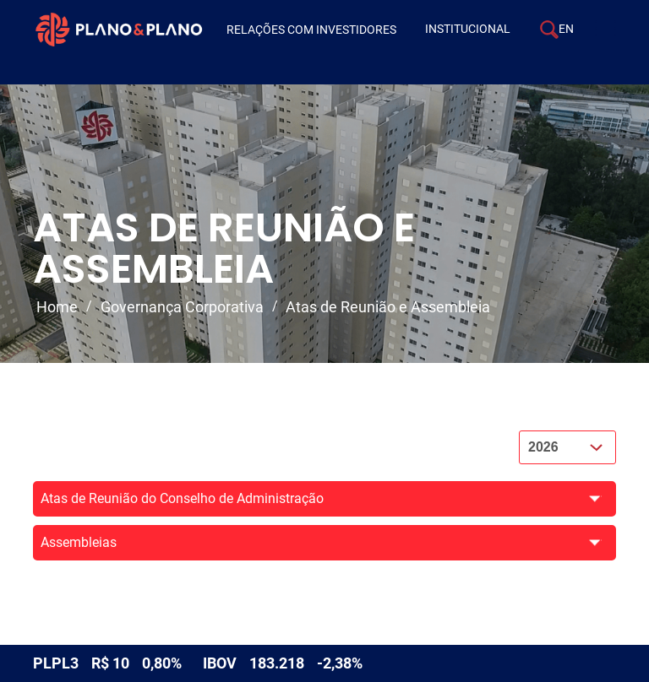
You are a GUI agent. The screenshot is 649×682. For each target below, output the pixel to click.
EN (566, 28)
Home (57, 307)
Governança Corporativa (182, 307)
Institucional (467, 28)
